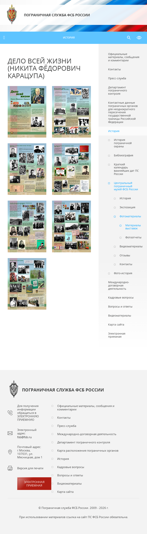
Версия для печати (30, 468)
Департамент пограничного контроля (83, 442)
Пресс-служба (66, 426)
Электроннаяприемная (34, 483)
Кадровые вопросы (70, 467)
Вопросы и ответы (70, 475)
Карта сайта (65, 492)
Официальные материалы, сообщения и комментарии (85, 407)
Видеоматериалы (69, 483)
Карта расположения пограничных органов (87, 450)
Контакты (64, 417)
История (69, 37)
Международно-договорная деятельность (86, 434)
